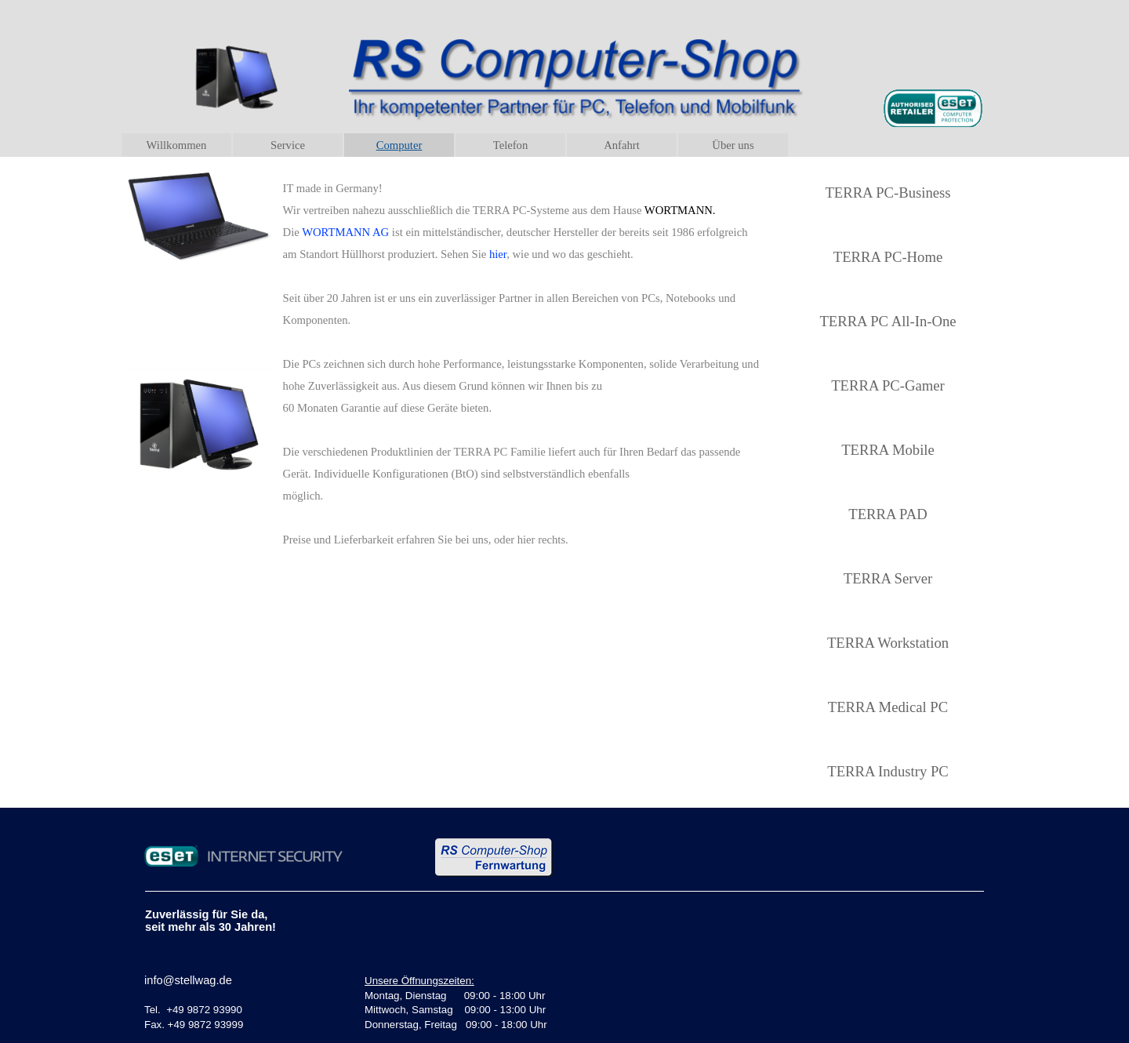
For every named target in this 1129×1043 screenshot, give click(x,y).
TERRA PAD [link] (887, 514)
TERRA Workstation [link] (888, 642)
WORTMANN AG (345, 232)
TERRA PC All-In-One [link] (887, 321)
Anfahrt (622, 145)
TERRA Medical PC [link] (888, 707)
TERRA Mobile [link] (888, 450)
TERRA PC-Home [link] (887, 257)
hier (497, 254)
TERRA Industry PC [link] (887, 771)
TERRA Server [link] (888, 578)
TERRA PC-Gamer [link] (888, 385)
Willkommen (177, 145)
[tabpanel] (522, 363)
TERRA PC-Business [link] (887, 192)
